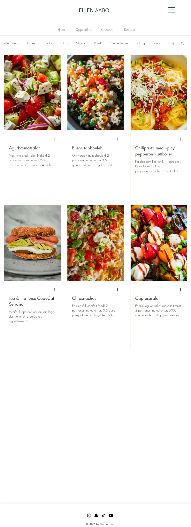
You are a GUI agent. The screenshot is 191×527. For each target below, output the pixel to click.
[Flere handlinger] (55, 139)
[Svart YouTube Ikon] (110, 515)
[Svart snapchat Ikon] (96, 515)
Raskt (97, 43)
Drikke (31, 43)
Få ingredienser (118, 43)
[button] (171, 9)
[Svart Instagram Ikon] (89, 515)
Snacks (47, 43)
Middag (81, 43)
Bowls (156, 43)
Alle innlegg (11, 43)
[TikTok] (103, 515)
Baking (140, 43)
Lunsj (171, 43)
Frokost (64, 43)
